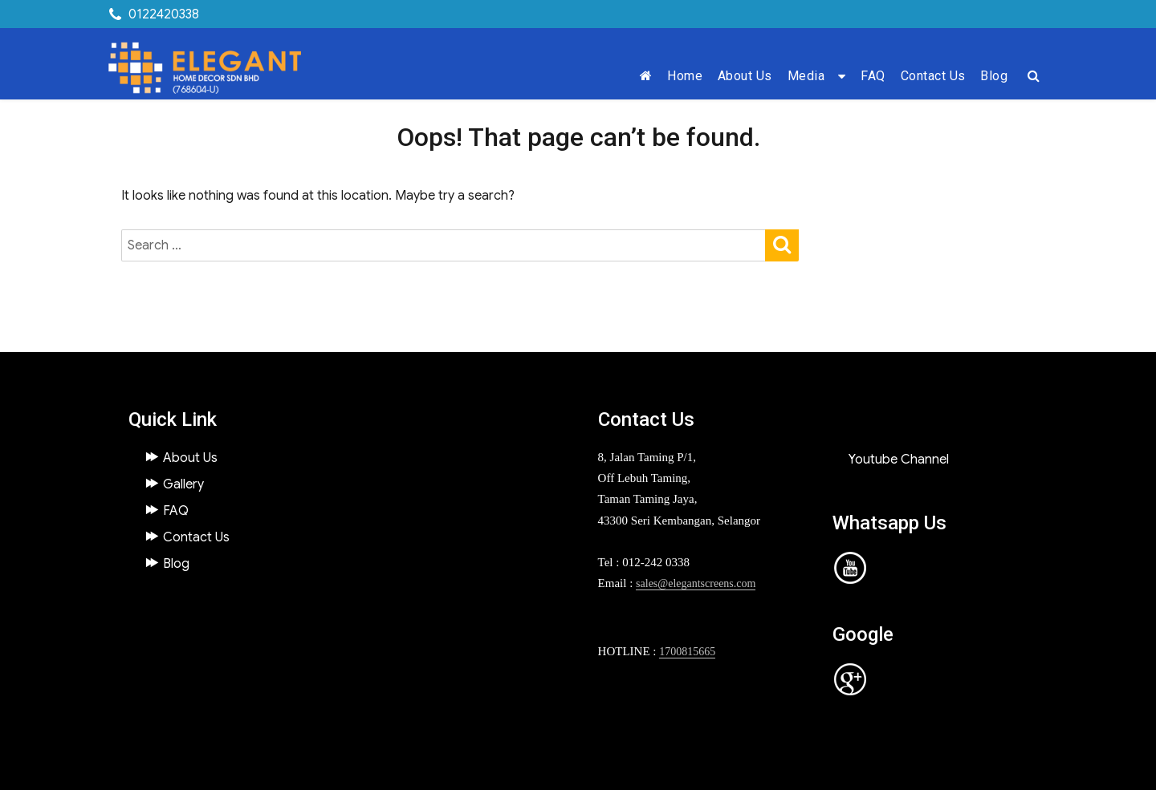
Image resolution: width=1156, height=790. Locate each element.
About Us (745, 75)
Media (806, 75)
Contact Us (933, 75)
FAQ (873, 75)
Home (684, 75)
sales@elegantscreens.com (695, 583)
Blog (993, 75)
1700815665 (687, 652)
